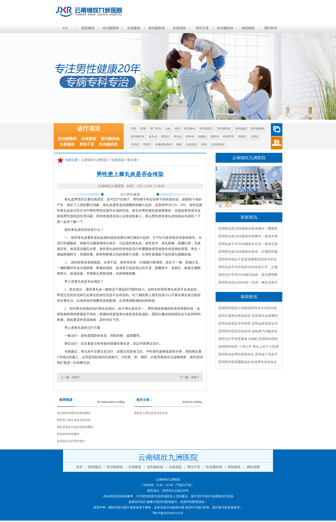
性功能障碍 (111, 28)
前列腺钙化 (138, 136)
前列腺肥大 (206, 128)
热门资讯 (155, 128)
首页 (65, 28)
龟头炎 (153, 136)
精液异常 (228, 136)
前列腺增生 (224, 128)
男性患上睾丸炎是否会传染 (74, 420)
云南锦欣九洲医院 (94, 160)
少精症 (254, 136)
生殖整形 (133, 28)
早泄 (133, 128)
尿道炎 (165, 136)
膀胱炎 (214, 136)
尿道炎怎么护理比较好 (71, 441)
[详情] (228, 206)
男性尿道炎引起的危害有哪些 (75, 427)
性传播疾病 (225, 28)
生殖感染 (179, 28)
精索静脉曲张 (163, 144)
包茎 (177, 128)
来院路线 (248, 28)
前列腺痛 (240, 128)
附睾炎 (190, 136)
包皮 (168, 128)
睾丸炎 (177, 136)
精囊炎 (202, 136)
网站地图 (253, 467)
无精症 (135, 144)
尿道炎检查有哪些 (68, 434)
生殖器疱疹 (217, 144)
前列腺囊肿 (257, 128)
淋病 (203, 144)
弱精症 (147, 144)
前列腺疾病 (156, 28)
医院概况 (87, 28)
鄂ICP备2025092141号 (168, 513)
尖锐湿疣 (191, 144)
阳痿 (143, 128)
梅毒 (179, 144)
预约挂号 (270, 28)
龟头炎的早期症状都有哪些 (74, 413)
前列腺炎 (189, 128)
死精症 (242, 136)
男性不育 (202, 28)
